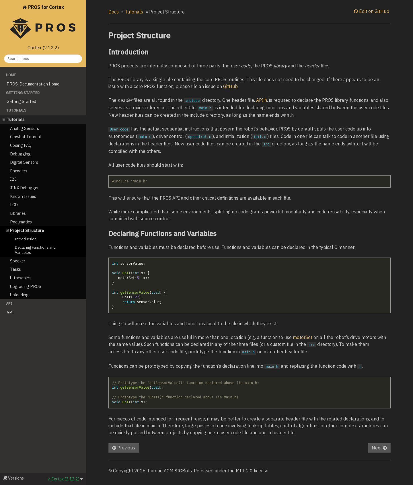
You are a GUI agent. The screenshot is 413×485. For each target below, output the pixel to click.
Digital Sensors (24, 162)
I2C (13, 179)
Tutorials (13, 119)
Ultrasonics (20, 278)
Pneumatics (21, 222)
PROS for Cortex (43, 23)
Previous (123, 448)
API (10, 312)
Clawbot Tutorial (25, 136)
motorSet (302, 337)
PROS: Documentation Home (33, 84)
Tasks (15, 269)
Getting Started (21, 101)
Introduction (25, 239)
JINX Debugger (24, 187)
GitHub (230, 86)
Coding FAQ (21, 145)
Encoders (18, 171)
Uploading (19, 294)
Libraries (18, 213)
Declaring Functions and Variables (35, 250)
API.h (261, 100)
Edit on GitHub (373, 11)
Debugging (20, 154)
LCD (14, 204)
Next (379, 448)
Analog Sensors (24, 128)
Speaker (17, 261)
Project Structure (25, 230)
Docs (113, 12)
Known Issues (23, 196)
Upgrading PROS (25, 286)
